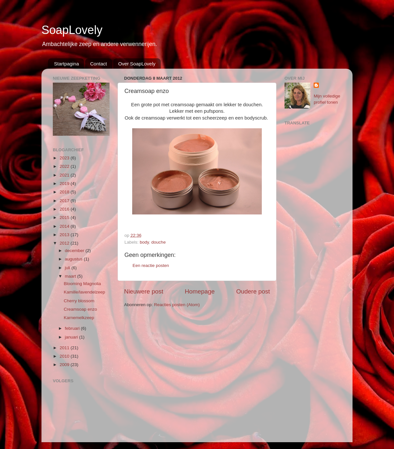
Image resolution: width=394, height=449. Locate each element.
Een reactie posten (151, 265)
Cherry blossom (79, 300)
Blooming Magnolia (82, 283)
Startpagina (66, 63)
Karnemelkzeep (79, 317)
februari (73, 328)
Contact (98, 63)
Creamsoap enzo (80, 309)
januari (72, 337)
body (144, 242)
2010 (65, 356)
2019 (65, 183)
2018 (65, 192)
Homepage (199, 291)
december (75, 250)
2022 (65, 166)
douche (158, 242)
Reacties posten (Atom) (177, 304)
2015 (65, 217)
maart (71, 276)
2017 (65, 200)
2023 (65, 157)
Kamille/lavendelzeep (84, 292)
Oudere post (253, 291)
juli (68, 267)
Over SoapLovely (137, 63)
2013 (65, 234)
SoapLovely (71, 30)
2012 (65, 243)
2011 (65, 347)
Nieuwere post (143, 291)
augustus (74, 259)
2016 (65, 209)
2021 (65, 175)
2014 (65, 226)
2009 (65, 364)
